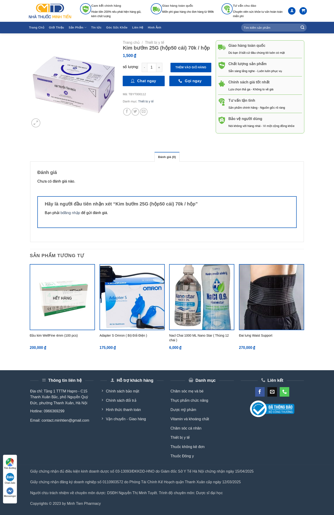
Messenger (10, 492)
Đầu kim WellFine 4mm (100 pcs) (54, 335)
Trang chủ (131, 42)
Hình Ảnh (154, 27)
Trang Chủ (36, 27)
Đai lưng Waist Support (255, 335)
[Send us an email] (272, 392)
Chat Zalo (10, 478)
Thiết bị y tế (154, 42)
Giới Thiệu (56, 27)
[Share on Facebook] (127, 112)
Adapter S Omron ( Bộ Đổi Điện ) (123, 335)
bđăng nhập (70, 213)
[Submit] (302, 28)
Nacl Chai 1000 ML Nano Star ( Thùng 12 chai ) (199, 338)
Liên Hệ (137, 27)
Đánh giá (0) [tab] (167, 157)
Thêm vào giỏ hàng (190, 67)
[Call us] (284, 392)
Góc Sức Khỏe (117, 27)
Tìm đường (10, 463)
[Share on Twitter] (135, 112)
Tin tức (96, 27)
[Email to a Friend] (144, 112)
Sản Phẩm (78, 27)
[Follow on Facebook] (260, 392)
